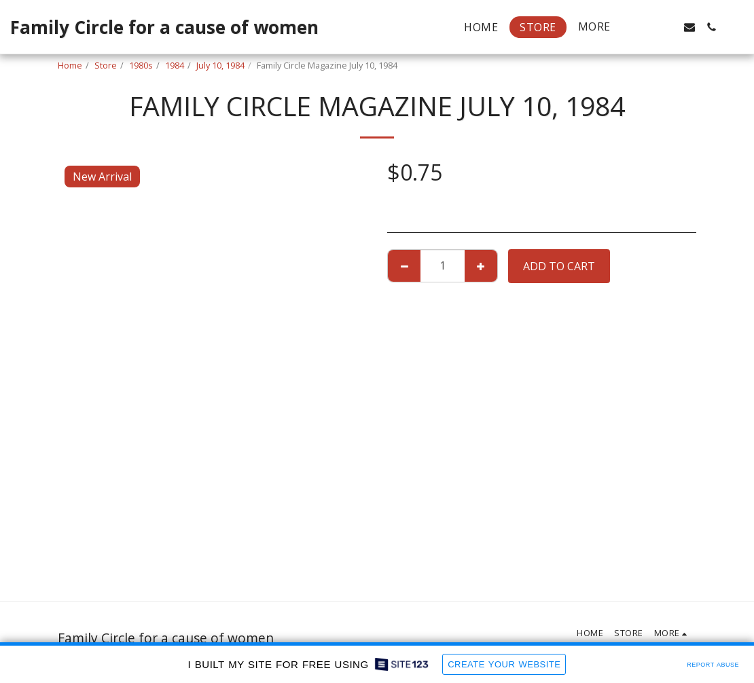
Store (105, 65)
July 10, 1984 (220, 65)
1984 (174, 65)
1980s (141, 65)
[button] (646, 27)
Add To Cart (559, 266)
